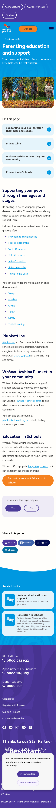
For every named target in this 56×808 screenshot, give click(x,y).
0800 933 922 (22, 355)
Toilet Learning (16, 324)
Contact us (8, 699)
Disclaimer (46, 802)
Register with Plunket (13, 705)
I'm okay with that (27, 774)
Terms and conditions (28, 802)
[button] (12, 7)
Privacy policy (8, 802)
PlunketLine (8, 342)
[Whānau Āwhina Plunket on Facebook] (4, 728)
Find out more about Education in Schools (26, 480)
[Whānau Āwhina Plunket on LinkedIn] (24, 728)
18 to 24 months (17, 267)
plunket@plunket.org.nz (15, 420)
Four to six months (18, 243)
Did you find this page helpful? (22, 500)
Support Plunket (11, 712)
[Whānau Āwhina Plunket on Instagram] (17, 728)
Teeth (11, 312)
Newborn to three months (22, 237)
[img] (25, 752)
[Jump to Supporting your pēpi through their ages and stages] (28, 129)
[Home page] (6, 29)
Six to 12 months (17, 249)
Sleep (11, 293)
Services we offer (13, 39)
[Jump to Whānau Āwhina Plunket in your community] (28, 158)
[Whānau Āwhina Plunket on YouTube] (11, 728)
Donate (28, 29)
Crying (11, 306)
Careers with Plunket (13, 718)
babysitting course (38, 466)
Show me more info (28, 782)
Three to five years (18, 274)
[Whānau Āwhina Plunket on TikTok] (30, 728)
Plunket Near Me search (29, 401)
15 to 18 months (17, 261)
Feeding (12, 299)
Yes (13, 508)
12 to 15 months (16, 255)
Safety (11, 318)
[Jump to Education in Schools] (28, 172)
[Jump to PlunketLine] (28, 144)
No (31, 508)
